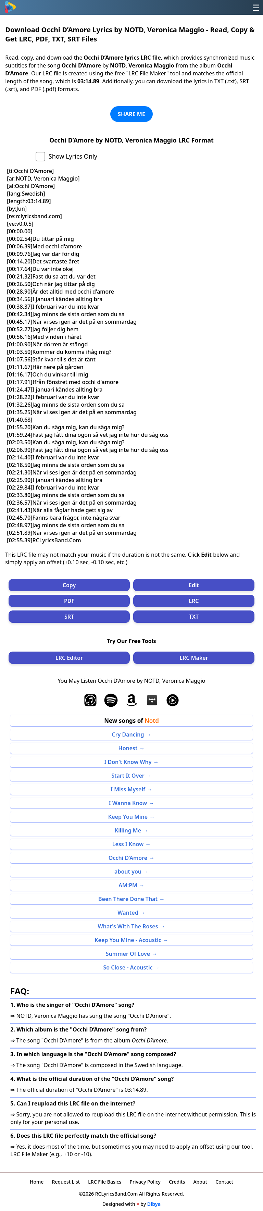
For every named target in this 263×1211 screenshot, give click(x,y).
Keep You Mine (128, 816)
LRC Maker (193, 658)
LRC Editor (69, 658)
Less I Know (128, 844)
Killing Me (128, 830)
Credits (177, 1181)
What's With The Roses (128, 926)
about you (127, 871)
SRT (69, 616)
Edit (194, 585)
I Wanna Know (128, 803)
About (200, 1181)
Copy (69, 585)
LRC (194, 601)
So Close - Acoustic (128, 967)
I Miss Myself (128, 789)
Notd (152, 721)
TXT (194, 616)
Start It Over (127, 775)
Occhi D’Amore (128, 858)
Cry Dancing (128, 734)
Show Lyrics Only (73, 156)
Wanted (127, 912)
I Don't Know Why (127, 762)
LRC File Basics (104, 1181)
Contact (224, 1181)
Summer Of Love (128, 953)
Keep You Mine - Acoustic (128, 940)
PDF (69, 601)
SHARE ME (131, 114)
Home (36, 1181)
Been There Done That (128, 899)
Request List (66, 1181)
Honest (128, 748)
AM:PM (127, 885)
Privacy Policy (144, 1181)
